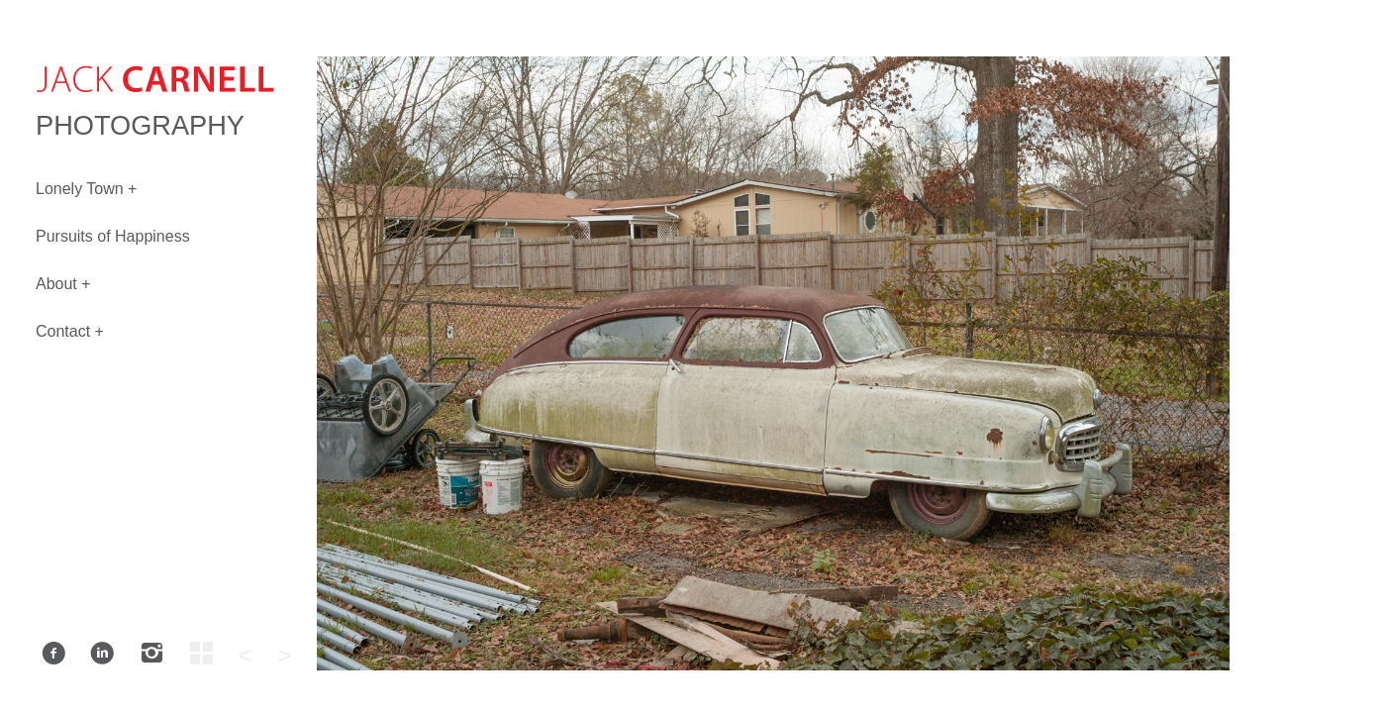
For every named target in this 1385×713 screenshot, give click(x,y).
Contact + (70, 331)
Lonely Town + (86, 188)
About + (63, 283)
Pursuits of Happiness (113, 236)
